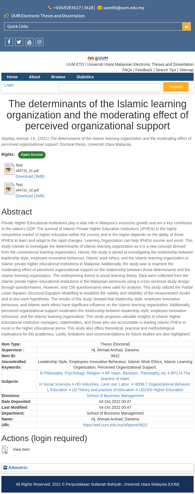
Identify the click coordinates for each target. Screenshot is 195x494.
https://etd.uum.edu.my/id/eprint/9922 (115, 425)
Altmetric (15, 467)
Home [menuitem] (12, 77)
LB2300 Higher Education (161, 390)
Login (9, 85)
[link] (9, 42)
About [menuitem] (34, 77)
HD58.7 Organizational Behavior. (162, 384)
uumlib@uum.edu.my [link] (123, 7)
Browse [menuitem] (58, 77)
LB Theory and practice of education (103, 390)
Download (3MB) (30, 176)
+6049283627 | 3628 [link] (73, 7)
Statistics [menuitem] (85, 77)
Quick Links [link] (17, 26)
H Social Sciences (55, 384)
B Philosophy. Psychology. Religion (70, 373)
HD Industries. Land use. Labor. (102, 384)
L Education (57, 390)
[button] (4, 450)
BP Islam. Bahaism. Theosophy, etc (135, 373)
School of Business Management (115, 395)
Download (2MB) (30, 196)
